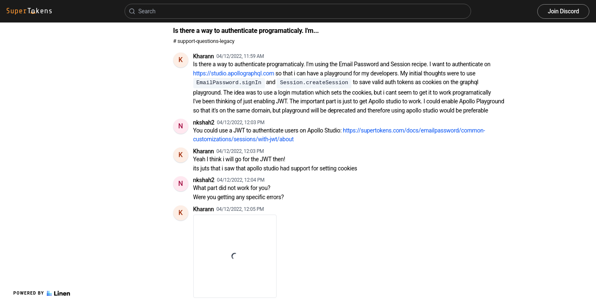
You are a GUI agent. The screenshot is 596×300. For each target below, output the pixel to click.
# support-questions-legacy (203, 41)
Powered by (41, 293)
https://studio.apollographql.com (233, 73)
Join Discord (563, 11)
